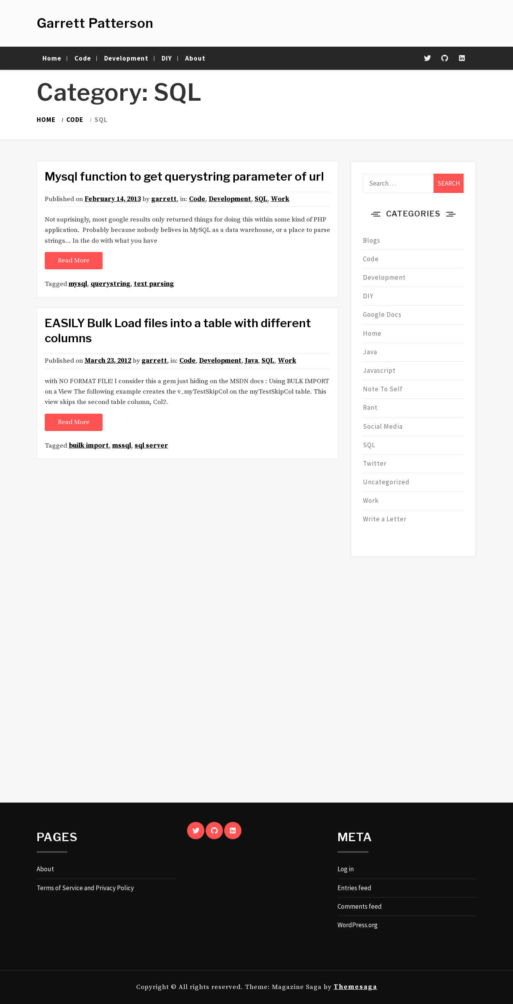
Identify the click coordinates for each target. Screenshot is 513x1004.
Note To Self (383, 389)
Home (51, 58)
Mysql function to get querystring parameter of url (184, 176)
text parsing (154, 284)
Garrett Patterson (95, 23)
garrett (164, 199)
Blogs (371, 240)
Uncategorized (386, 482)
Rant (370, 407)
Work (280, 199)
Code (82, 58)
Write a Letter (385, 519)
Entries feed (354, 888)
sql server (151, 445)
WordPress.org (358, 925)
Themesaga (355, 987)
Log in (346, 869)
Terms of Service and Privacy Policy (85, 888)
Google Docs (382, 314)
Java (251, 361)
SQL (261, 199)
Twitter (374, 463)
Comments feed (360, 906)
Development (126, 58)
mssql (121, 445)
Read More (73, 260)
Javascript (379, 370)
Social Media (383, 426)
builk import (89, 445)
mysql (78, 284)
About (195, 58)
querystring (110, 284)
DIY (167, 58)
